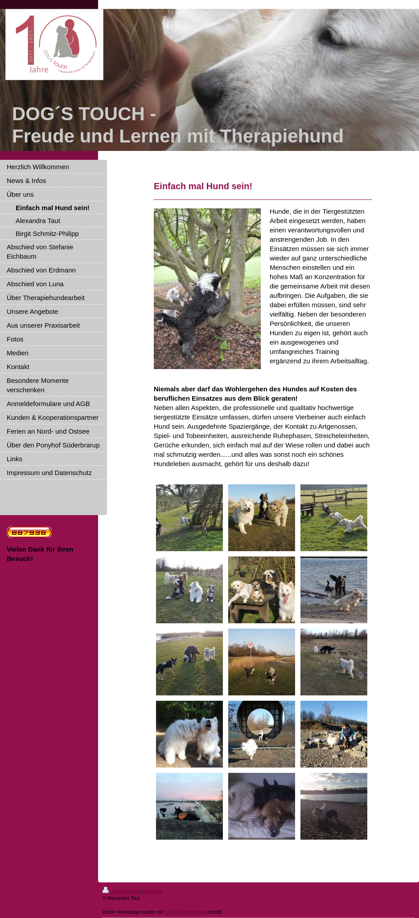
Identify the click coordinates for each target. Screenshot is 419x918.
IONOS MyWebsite (185, 911)
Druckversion (122, 891)
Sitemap (153, 891)
